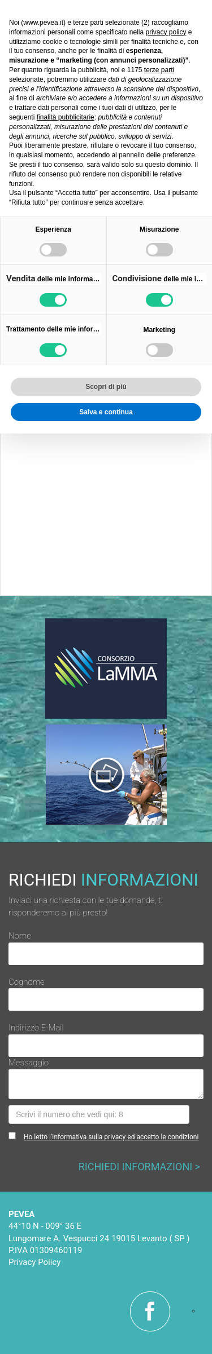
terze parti (159, 70)
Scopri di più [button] (106, 387)
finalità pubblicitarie (65, 117)
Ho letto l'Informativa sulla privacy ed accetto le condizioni (111, 1137)
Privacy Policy (34, 1262)
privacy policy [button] (165, 32)
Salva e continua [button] (106, 412)
